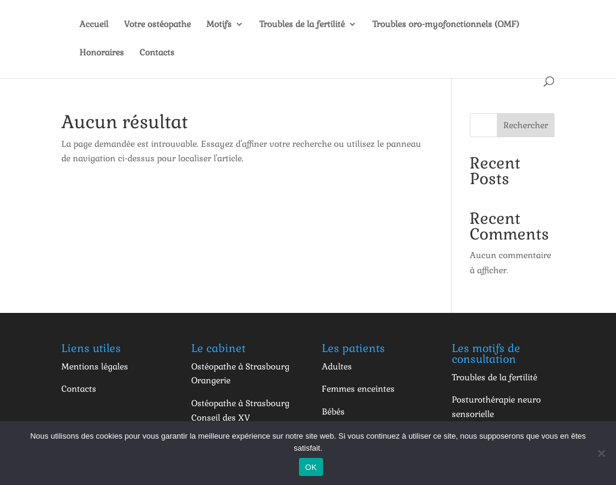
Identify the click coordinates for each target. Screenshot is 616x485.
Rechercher (526, 125)
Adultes (337, 366)
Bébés (333, 411)
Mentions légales (94, 366)
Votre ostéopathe (157, 24)
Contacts (157, 53)
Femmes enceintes (358, 388)
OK (310, 467)
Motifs (219, 24)
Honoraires (101, 53)
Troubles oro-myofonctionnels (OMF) (445, 24)
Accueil (93, 24)
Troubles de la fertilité (302, 24)
